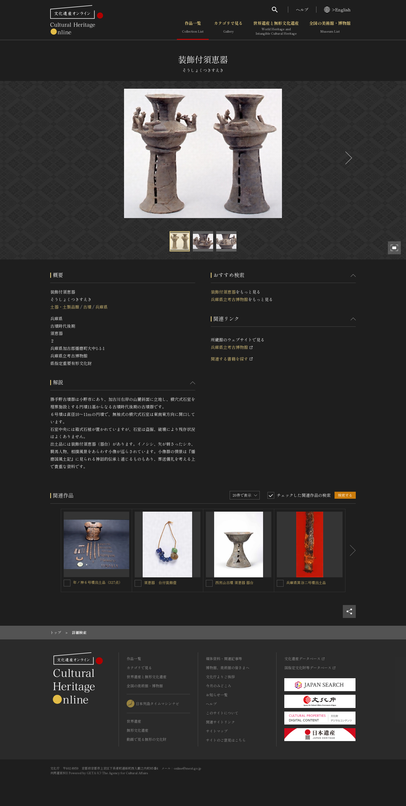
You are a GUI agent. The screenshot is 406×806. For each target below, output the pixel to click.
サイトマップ (217, 731)
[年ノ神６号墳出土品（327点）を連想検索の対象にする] (67, 583)
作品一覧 (193, 28)
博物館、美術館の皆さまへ (227, 667)
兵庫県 (101, 307)
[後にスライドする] (348, 158)
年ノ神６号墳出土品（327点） (97, 582)
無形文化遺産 (137, 730)
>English (337, 9)
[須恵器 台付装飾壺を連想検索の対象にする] (138, 583)
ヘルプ (302, 9)
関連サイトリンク (220, 722)
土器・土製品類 (64, 307)
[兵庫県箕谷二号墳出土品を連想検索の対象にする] (280, 583)
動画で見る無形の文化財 (146, 739)
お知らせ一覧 (217, 694)
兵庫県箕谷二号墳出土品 (306, 582)
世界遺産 (134, 721)
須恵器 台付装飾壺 (160, 582)
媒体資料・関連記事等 (224, 658)
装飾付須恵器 (223, 292)
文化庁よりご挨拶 (220, 676)
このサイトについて (222, 712)
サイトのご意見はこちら (226, 740)
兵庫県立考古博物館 (229, 299)
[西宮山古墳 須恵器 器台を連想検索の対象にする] (209, 583)
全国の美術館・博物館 (330, 28)
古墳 (87, 307)
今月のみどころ (218, 685)
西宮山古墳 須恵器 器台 (234, 582)
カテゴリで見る (228, 28)
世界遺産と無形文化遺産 (276, 28)
